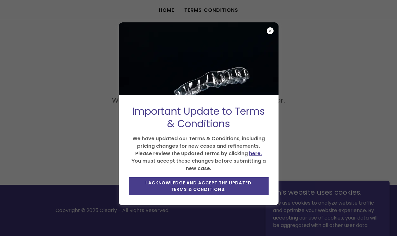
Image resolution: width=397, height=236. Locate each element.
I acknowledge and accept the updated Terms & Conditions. (198, 186)
